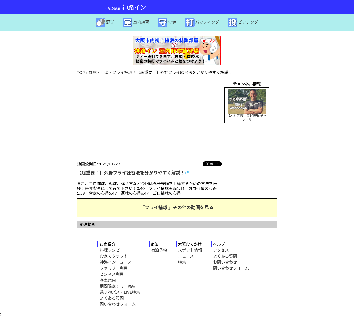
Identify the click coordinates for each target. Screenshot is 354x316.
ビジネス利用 (112, 274)
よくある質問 (112, 298)
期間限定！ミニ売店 (118, 286)
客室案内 (108, 280)
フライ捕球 (122, 72)
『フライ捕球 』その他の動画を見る (177, 207)
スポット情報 (190, 250)
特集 (182, 262)
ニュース (186, 256)
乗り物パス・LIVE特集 (120, 292)
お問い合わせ (225, 262)
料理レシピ (110, 250)
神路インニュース (116, 262)
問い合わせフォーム (118, 304)
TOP (81, 72)
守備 (104, 72)
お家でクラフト (114, 256)
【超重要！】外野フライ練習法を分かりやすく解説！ (131, 172)
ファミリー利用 (114, 268)
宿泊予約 (159, 250)
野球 (93, 72)
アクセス (221, 250)
